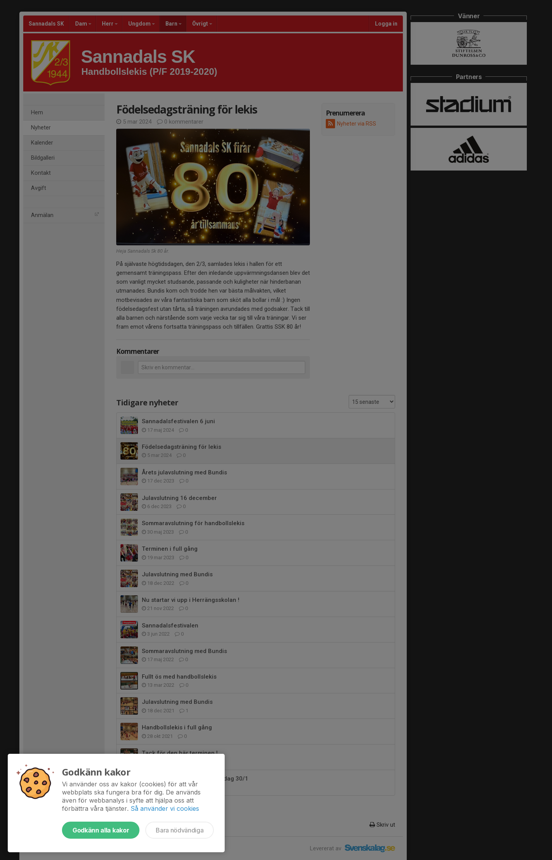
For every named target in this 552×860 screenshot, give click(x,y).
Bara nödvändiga (179, 830)
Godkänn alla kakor (100, 830)
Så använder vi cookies (165, 808)
